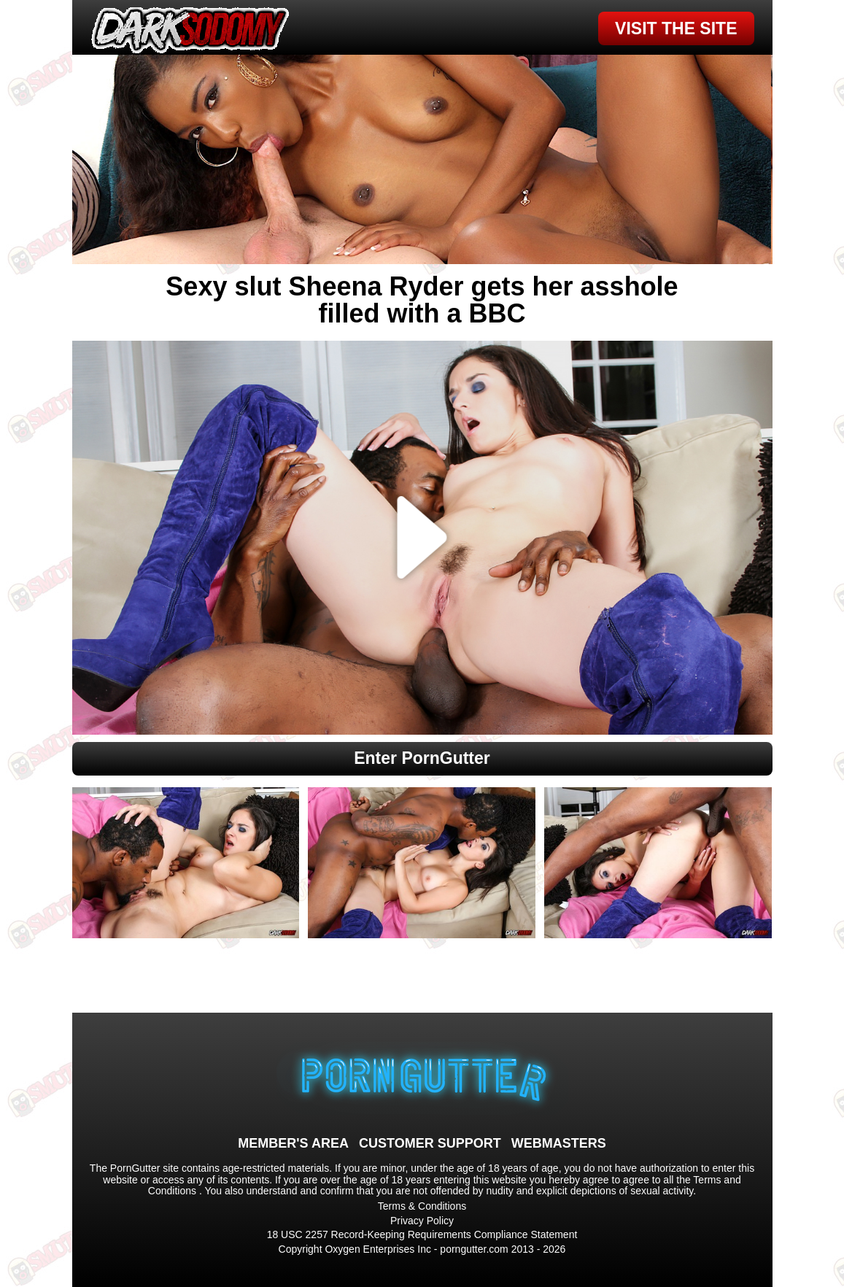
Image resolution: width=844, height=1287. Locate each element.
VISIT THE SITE (676, 28)
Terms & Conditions (422, 1206)
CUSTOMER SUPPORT (430, 1143)
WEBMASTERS (558, 1143)
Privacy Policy (422, 1220)
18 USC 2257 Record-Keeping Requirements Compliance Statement (422, 1234)
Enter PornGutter (422, 758)
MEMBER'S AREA (293, 1143)
